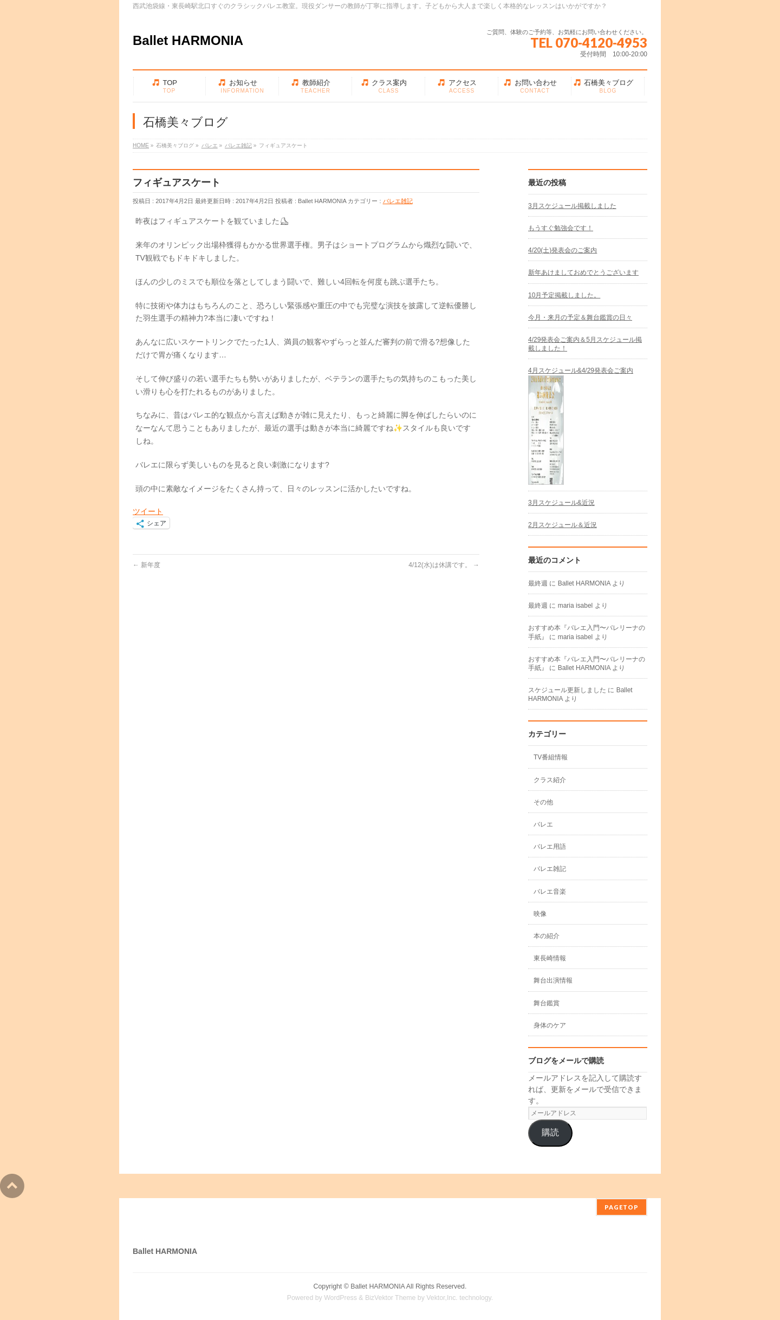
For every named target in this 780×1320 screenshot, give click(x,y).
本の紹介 (547, 936)
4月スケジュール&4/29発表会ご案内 (580, 370)
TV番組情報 (551, 757)
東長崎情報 (550, 958)
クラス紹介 (550, 780)
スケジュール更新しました (567, 690)
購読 (550, 1132)
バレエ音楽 (550, 891)
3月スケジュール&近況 (561, 502)
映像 (540, 914)
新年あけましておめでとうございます (583, 272)
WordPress (340, 1298)
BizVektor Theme (390, 1298)
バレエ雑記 (398, 201)
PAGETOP (621, 1207)
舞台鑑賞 (547, 1003)
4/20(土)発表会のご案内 (562, 250)
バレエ (543, 824)
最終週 (538, 583)
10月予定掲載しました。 (564, 295)
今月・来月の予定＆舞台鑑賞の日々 (580, 317)
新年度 (146, 565)
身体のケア (550, 1025)
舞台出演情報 (553, 980)
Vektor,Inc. (442, 1298)
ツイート (148, 511)
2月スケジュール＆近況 (562, 525)
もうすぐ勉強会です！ (560, 228)
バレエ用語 (550, 846)
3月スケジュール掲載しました (572, 206)
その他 (543, 802)
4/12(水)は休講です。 (443, 565)
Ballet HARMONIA (188, 40)
